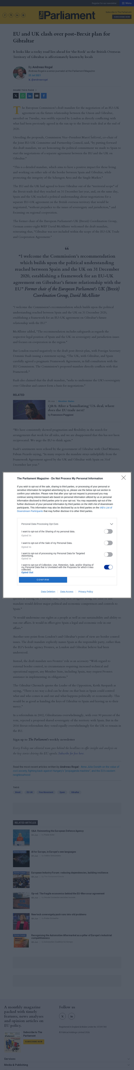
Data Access (66, 591)
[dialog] (67, 535)
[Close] (125, 479)
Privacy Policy (85, 591)
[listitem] (67, 524)
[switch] (108, 531)
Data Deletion (48, 591)
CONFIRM (43, 579)
